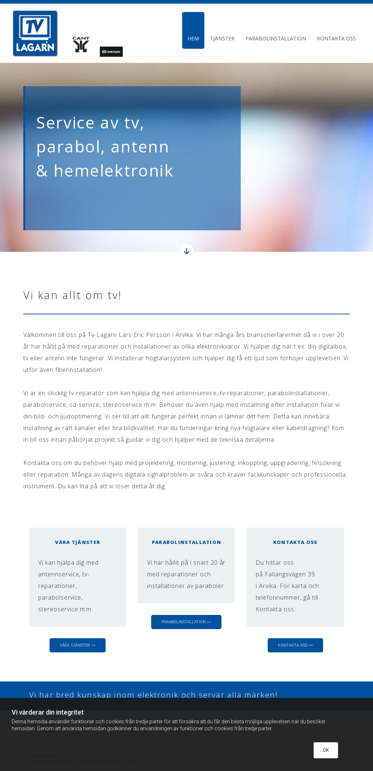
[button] (78, 645)
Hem (193, 38)
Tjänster (222, 38)
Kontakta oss (336, 38)
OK (326, 750)
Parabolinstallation (276, 38)
